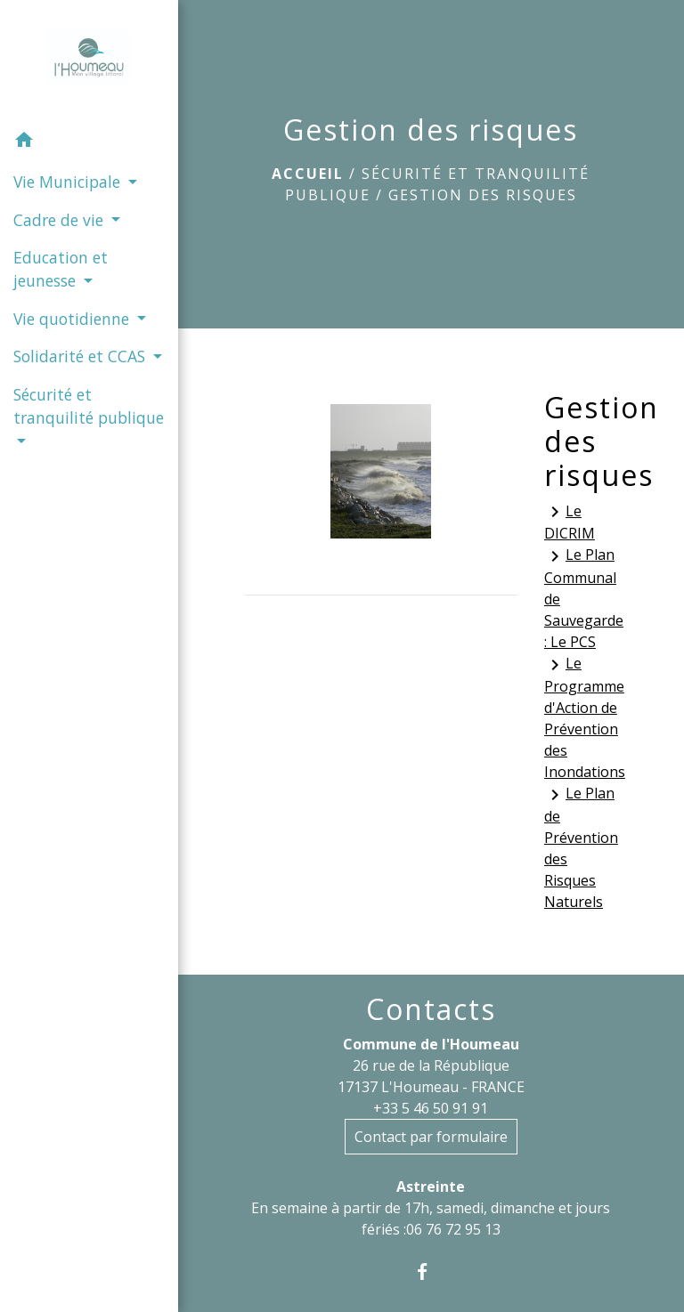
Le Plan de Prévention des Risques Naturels (580, 847)
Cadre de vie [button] (60, 220)
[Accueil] (89, 60)
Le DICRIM (569, 522)
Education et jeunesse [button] (60, 269)
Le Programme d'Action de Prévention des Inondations (580, 717)
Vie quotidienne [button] (73, 318)
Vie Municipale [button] (69, 181)
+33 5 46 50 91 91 (430, 1108)
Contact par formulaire (431, 1136)
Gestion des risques (482, 195)
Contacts (431, 1009)
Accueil (308, 173)
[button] (89, 142)
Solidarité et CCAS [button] (81, 356)
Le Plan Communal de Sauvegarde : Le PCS (580, 598)
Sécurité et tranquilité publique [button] (88, 406)
